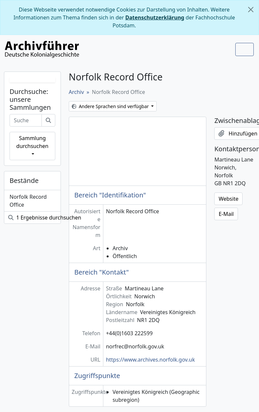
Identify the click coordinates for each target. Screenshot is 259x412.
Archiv (76, 92)
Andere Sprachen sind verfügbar (111, 106)
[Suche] (48, 120)
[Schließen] (251, 9)
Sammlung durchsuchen (32, 142)
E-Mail (226, 214)
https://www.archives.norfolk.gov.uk (150, 359)
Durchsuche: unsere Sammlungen (30, 99)
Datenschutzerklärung (154, 17)
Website (228, 198)
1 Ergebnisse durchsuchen (34, 217)
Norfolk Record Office (28, 200)
